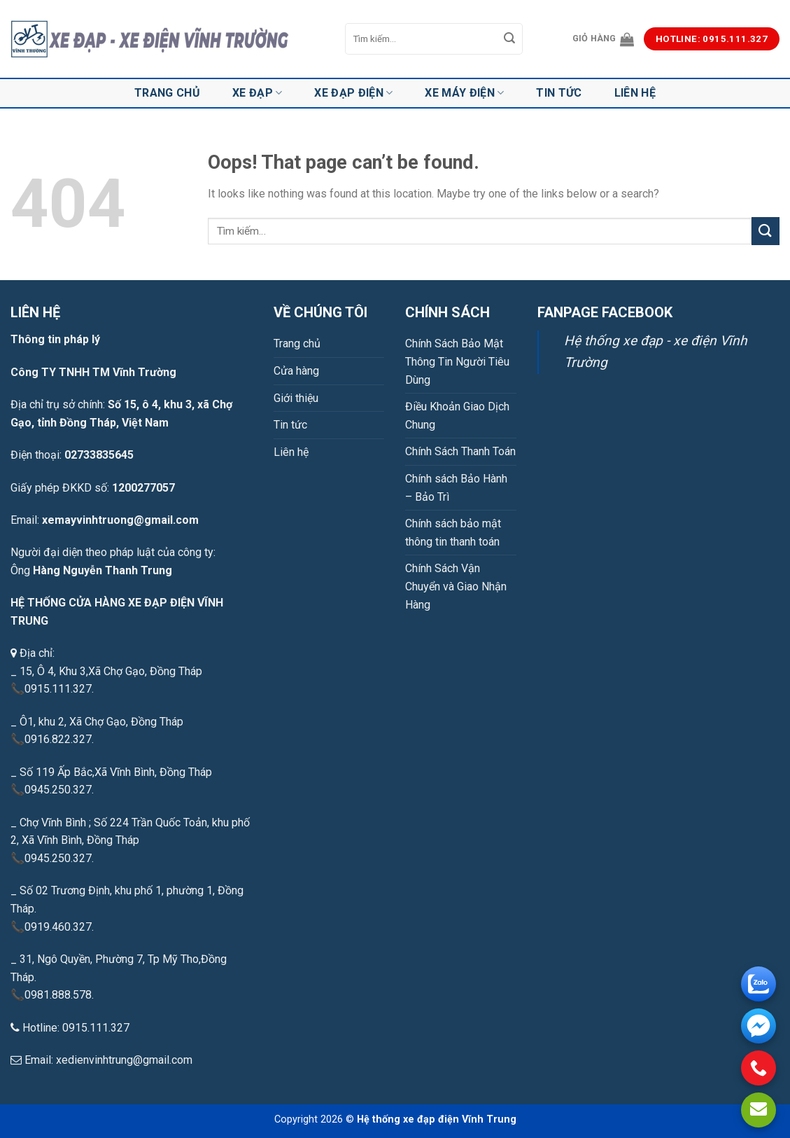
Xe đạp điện (353, 93)
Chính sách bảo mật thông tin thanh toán (453, 532)
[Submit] (509, 39)
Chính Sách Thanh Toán (460, 451)
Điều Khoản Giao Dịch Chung (457, 415)
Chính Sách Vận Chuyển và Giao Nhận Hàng (456, 586)
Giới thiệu (296, 398)
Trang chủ (167, 92)
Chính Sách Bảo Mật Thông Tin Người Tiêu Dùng (457, 361)
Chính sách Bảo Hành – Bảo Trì (456, 488)
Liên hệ (635, 92)
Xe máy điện (464, 93)
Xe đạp (257, 93)
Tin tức (558, 92)
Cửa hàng (296, 370)
